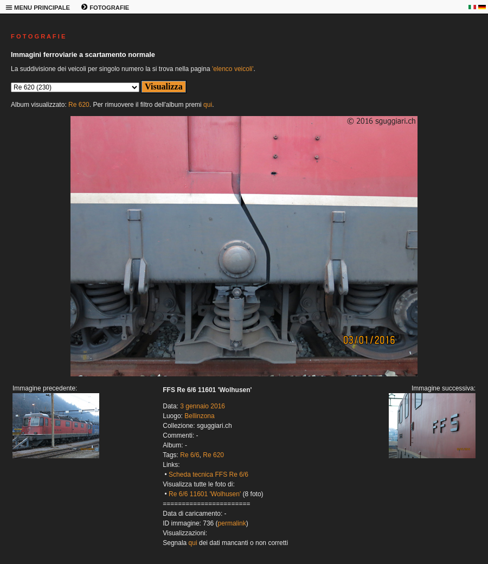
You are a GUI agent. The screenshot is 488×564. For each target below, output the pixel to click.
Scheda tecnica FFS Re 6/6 (208, 474)
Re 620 (78, 104)
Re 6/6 (189, 455)
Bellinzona (199, 416)
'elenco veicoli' (233, 69)
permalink (232, 523)
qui (207, 104)
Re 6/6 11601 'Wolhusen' (205, 494)
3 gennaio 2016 (202, 406)
